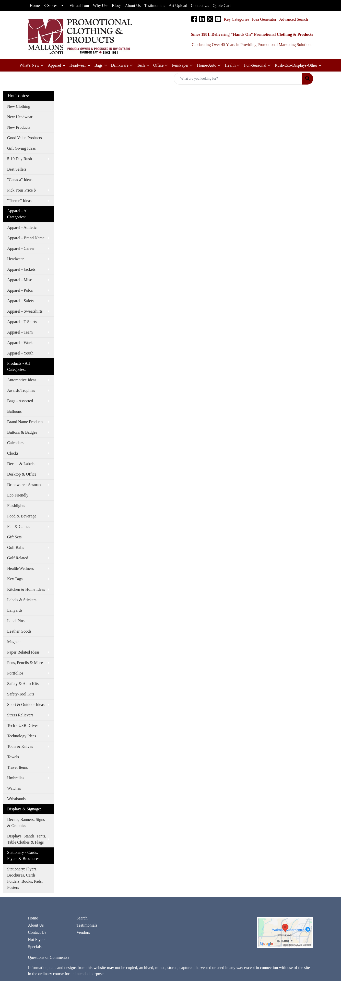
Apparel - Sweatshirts (25, 311)
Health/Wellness (20, 568)
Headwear (15, 259)
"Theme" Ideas (19, 200)
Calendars (15, 443)
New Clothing (18, 106)
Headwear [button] (77, 65)
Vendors (83, 932)
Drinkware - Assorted (24, 484)
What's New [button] (29, 65)
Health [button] (230, 65)
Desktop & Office (21, 474)
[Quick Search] (238, 79)
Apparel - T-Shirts (22, 322)
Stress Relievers (20, 715)
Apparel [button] (54, 65)
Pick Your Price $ (21, 190)
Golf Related (17, 558)
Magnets (14, 642)
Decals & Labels (20, 464)
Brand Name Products (25, 422)
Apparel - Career (21, 248)
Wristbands (16, 799)
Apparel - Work (20, 342)
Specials (35, 946)
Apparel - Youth (20, 353)
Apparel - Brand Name (25, 238)
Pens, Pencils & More (25, 662)
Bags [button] (99, 65)
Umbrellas (15, 778)
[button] (160, 65)
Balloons (14, 411)
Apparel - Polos (20, 290)
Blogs (116, 5)
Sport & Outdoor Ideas (25, 704)
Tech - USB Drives (22, 725)
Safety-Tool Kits (20, 694)
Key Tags (14, 579)
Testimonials (87, 925)
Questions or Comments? (48, 957)
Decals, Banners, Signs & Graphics (26, 822)
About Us (36, 925)
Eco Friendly (17, 495)
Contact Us (37, 932)
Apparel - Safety (20, 301)
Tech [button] (141, 65)
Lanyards (14, 610)
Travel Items (17, 767)
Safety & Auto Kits (23, 683)
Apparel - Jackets (21, 269)
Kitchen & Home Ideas (26, 589)
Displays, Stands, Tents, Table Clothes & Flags (26, 839)
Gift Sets (14, 537)
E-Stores (50, 5)
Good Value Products (24, 138)
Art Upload (178, 5)
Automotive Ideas (21, 380)
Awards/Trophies (21, 390)
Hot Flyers (36, 939)
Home (33, 918)
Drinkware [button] (119, 65)
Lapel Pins (16, 621)
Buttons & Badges (22, 432)
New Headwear (19, 117)
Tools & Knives (20, 746)
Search (82, 918)
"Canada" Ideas (19, 180)
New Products (18, 127)
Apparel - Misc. (20, 280)
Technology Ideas (21, 736)
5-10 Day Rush (19, 159)
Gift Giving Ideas (21, 148)
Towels (13, 757)
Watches (14, 788)
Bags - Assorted (20, 401)
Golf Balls (15, 547)
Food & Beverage (21, 516)
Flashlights (16, 505)
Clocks (12, 453)
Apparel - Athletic (22, 227)
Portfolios (15, 673)
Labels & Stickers (22, 600)
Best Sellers (17, 169)
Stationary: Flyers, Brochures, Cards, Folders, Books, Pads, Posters (25, 878)
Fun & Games (18, 526)
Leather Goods (19, 631)
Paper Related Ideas (23, 652)
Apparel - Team (20, 332)
